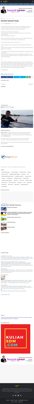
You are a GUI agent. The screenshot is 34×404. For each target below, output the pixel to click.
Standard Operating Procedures (8, 176)
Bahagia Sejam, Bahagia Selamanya (11, 205)
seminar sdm (29, 182)
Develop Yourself (23, 172)
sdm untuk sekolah (12, 182)
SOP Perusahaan (4, 4)
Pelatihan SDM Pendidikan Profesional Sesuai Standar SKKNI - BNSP (14, 280)
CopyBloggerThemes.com (23, 400)
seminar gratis (4, 186)
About (16, 401)
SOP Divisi (21, 4)
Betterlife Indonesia (4, 274)
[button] (1, 2)
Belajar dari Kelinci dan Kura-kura (14, 217)
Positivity (29, 172)
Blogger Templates (14, 400)
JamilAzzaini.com (4, 268)
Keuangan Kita (26, 178)
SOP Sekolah (26, 4)
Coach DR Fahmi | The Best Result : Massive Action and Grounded (13, 291)
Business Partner (29, 180)
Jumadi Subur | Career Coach (6, 256)
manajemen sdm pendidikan (7, 180)
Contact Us (20, 401)
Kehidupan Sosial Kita (19, 176)
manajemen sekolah (17, 178)
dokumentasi (16, 184)
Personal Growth (5, 174)
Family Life (16, 180)
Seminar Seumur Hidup (5, 294)
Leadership (23, 174)
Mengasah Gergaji (10, 227)
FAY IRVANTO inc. (4, 285)
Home (12, 401)
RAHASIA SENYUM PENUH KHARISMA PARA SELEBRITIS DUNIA (13, 286)
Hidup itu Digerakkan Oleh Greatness (8, 270)
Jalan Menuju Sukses (11, 222)
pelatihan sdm (9, 178)
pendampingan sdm (24, 184)
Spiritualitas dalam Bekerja (9, 18)
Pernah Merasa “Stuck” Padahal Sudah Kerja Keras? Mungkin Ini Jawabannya (15, 257)
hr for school (21, 180)
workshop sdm (4, 182)
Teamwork (3, 178)
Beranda (2, 18)
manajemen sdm (28, 176)
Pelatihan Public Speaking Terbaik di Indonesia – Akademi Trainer (13, 261)
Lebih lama (30, 84)
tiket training (10, 184)
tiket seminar (4, 184)
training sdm (19, 182)
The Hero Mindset (14, 172)
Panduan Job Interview (13, 4)
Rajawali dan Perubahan (12, 207)
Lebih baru (3, 84)
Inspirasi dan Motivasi (6, 172)
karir (24, 182)
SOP (28, 174)
